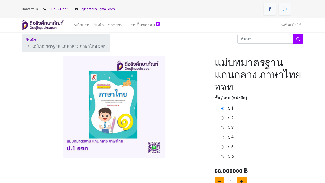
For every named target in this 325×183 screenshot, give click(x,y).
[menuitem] (81, 25)
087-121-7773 (59, 9)
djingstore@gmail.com (98, 9)
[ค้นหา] (298, 39)
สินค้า (31, 40)
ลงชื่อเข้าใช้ (290, 24)
